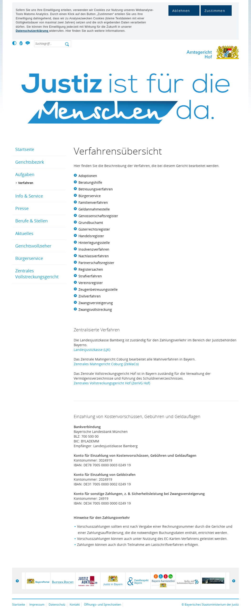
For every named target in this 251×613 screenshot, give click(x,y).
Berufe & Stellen (31, 221)
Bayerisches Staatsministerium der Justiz (212, 604)
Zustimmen (214, 10)
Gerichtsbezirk (29, 162)
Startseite (24, 149)
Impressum (36, 604)
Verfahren (25, 183)
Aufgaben (24, 174)
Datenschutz (57, 604)
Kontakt (75, 604)
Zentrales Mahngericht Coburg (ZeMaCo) (106, 364)
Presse (22, 208)
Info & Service (29, 196)
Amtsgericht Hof (197, 53)
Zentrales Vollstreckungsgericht (36, 274)
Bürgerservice (29, 258)
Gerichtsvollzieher (33, 246)
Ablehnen (181, 10)
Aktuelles (24, 233)
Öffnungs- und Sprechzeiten (102, 604)
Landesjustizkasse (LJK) (92, 349)
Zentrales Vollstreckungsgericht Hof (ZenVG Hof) (112, 383)
